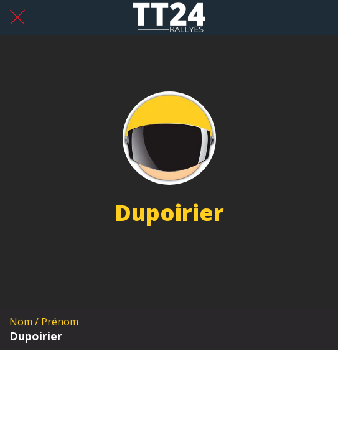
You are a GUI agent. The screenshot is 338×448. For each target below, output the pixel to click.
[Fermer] (17, 17)
